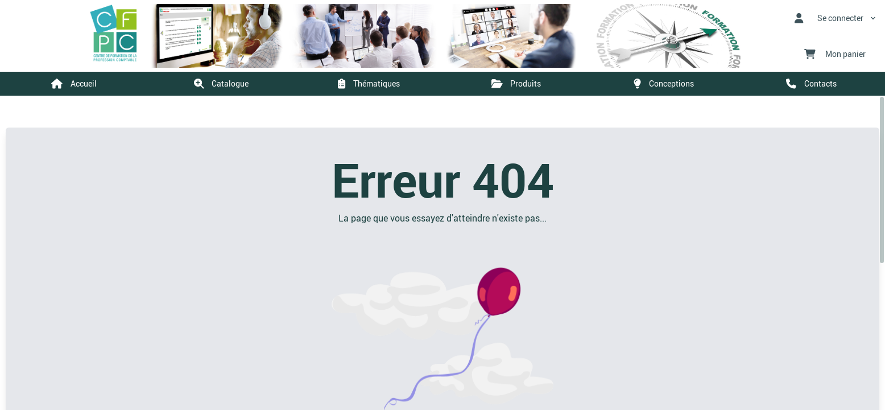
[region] (442, 253)
